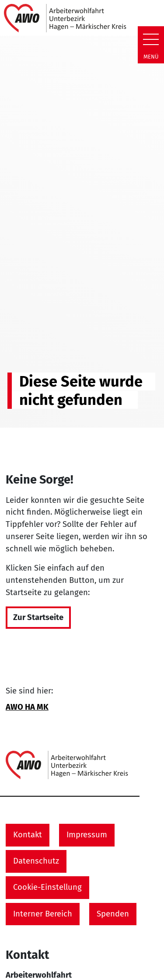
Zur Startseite (38, 617)
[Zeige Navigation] (151, 39)
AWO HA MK (27, 707)
